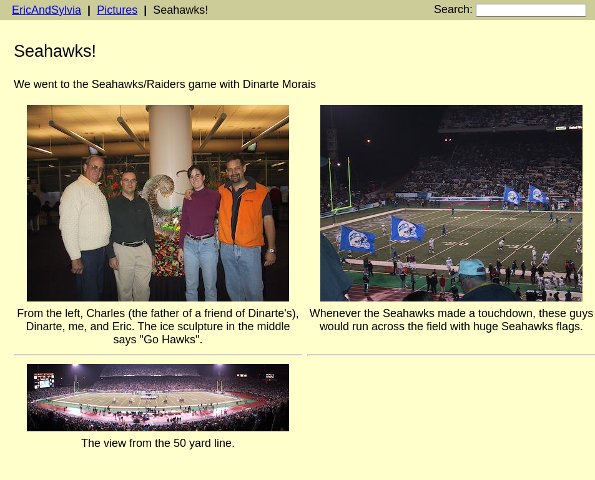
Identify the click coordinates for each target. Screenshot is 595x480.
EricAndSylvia (46, 10)
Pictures (117, 10)
